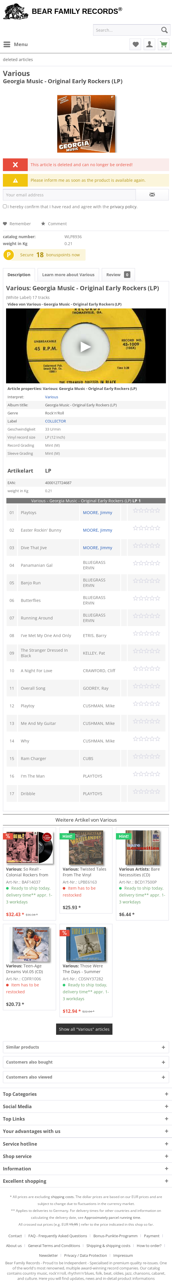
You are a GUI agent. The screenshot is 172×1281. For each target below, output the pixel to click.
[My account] (149, 44)
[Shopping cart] (163, 44)
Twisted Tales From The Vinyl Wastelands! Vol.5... (84, 872)
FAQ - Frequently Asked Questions (57, 1235)
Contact (15, 1235)
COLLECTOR (55, 421)
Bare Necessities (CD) (139, 872)
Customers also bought (29, 1062)
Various (16, 73)
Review (118, 274)
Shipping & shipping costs (108, 1245)
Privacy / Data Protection (85, 1255)
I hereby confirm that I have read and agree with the (73, 206)
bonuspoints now (63, 254)
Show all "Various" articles (84, 1029)
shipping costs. (63, 1196)
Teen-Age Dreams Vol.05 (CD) (24, 968)
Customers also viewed (29, 1077)
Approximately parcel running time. (112, 1217)
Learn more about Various (68, 274)
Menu (15, 44)
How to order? (149, 1245)
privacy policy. (124, 206)
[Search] (164, 30)
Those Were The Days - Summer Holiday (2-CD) (83, 969)
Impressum (123, 1255)
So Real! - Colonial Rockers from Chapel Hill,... (27, 872)
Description (19, 274)
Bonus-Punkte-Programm (115, 1235)
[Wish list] (135, 44)
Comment (54, 223)
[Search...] (132, 30)
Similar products (22, 1047)
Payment (152, 1235)
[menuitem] (15, 44)
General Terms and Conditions (54, 1245)
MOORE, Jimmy (97, 512)
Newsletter (48, 1255)
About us (14, 1245)
